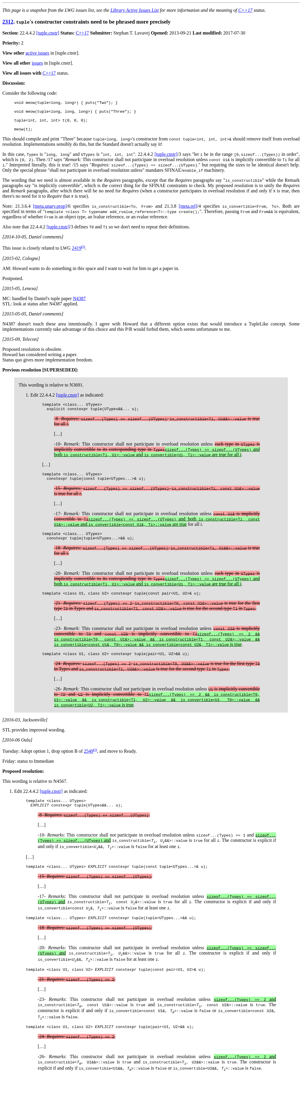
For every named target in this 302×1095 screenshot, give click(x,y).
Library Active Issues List (134, 10)
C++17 (245, 10)
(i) (83, 253)
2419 (76, 254)
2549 (88, 764)
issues (37, 63)
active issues (37, 52)
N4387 (79, 304)
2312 (7, 22)
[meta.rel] (188, 212)
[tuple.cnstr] (47, 32)
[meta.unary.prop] (50, 212)
